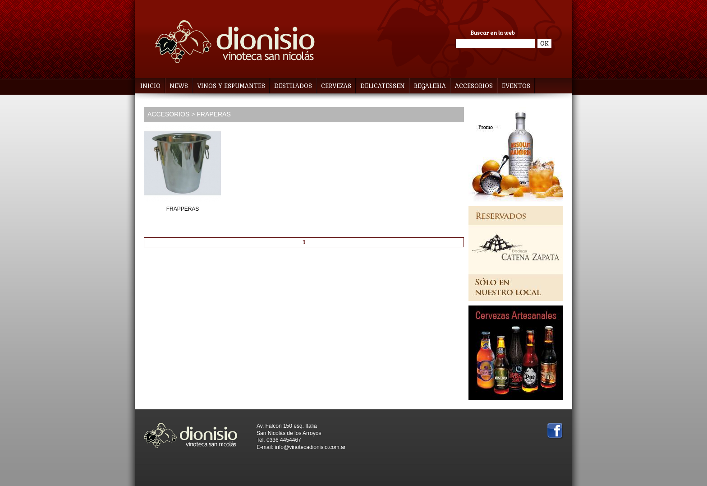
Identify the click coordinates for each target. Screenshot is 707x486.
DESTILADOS (295, 86)
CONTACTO (157, 101)
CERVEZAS (338, 86)
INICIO (150, 86)
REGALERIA (432, 86)
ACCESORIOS (476, 86)
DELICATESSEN (384, 86)
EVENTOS (516, 86)
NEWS (179, 86)
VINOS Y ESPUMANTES (233, 86)
